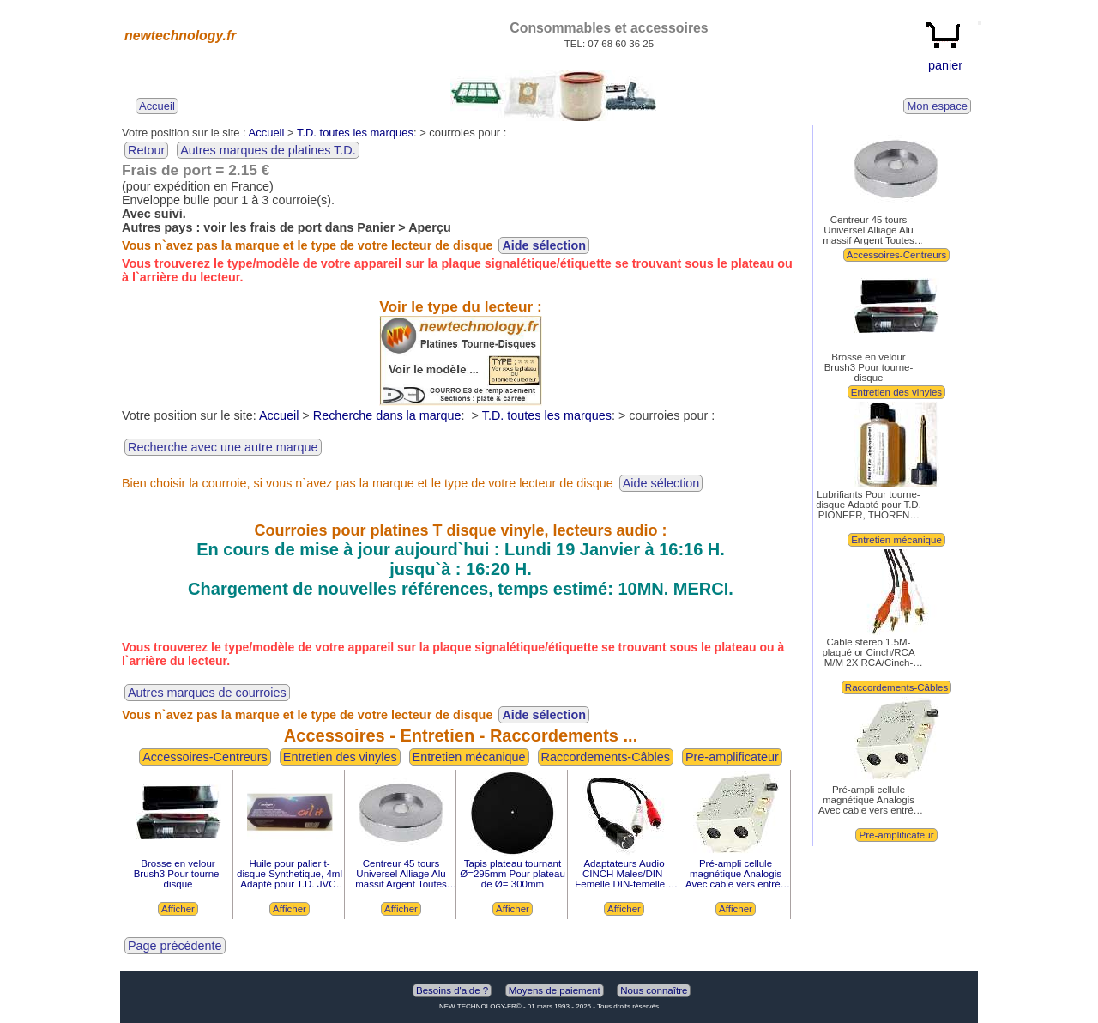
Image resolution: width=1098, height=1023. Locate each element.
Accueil (267, 132)
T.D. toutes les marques (355, 132)
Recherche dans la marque (387, 415)
